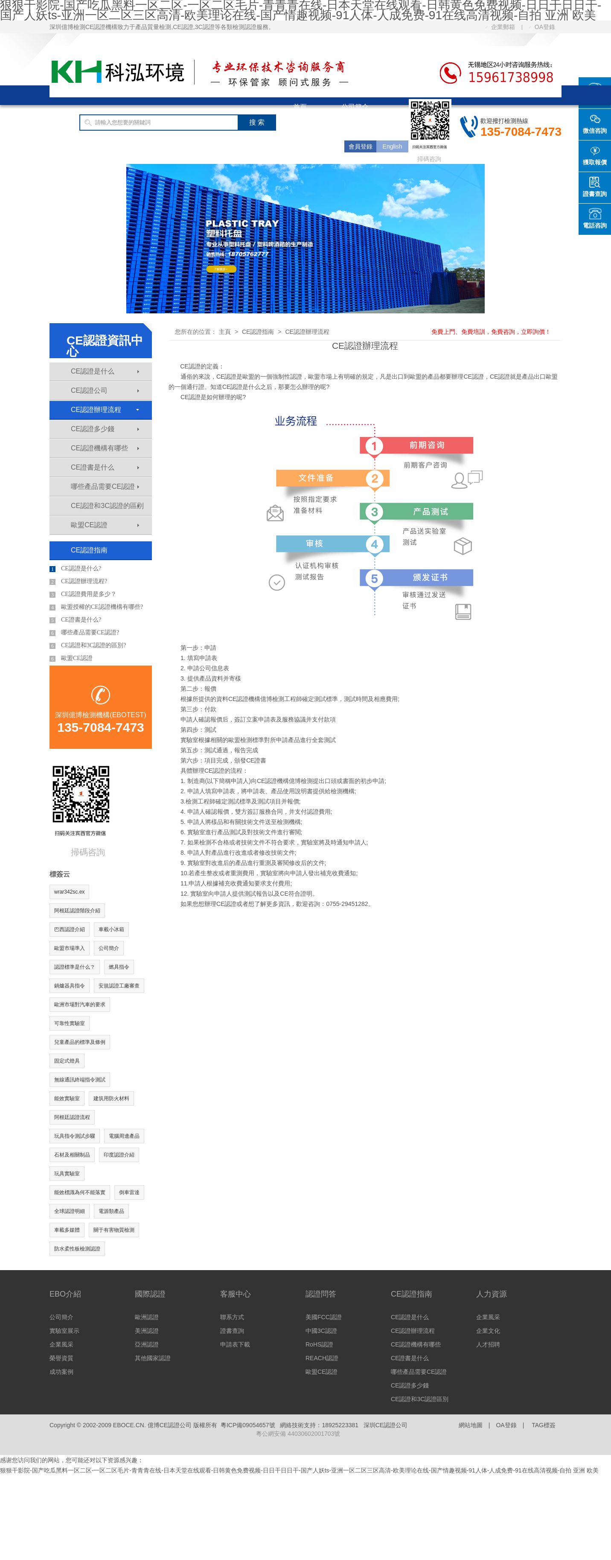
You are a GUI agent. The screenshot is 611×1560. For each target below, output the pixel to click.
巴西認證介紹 (69, 929)
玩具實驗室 (67, 1174)
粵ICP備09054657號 (248, 1425)
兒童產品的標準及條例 (79, 1042)
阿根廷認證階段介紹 (77, 911)
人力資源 (491, 1294)
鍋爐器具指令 (69, 986)
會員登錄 (360, 146)
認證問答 (321, 1294)
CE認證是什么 (105, 371)
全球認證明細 (69, 1211)
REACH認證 (322, 1358)
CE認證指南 (85, 146)
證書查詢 (232, 1330)
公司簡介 (355, 107)
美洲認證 (147, 1330)
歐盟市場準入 (69, 948)
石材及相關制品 (72, 1155)
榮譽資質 (61, 1358)
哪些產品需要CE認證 (105, 486)
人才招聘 (488, 1344)
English (392, 146)
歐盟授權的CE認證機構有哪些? (96, 607)
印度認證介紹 (119, 1155)
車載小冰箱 (111, 929)
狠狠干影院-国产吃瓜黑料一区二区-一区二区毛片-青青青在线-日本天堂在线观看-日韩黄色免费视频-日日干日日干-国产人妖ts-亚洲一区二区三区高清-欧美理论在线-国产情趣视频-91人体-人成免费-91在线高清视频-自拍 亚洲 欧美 (299, 1470)
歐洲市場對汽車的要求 (79, 1005)
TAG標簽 (544, 1425)
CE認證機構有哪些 (105, 448)
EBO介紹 (65, 1294)
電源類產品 (111, 1211)
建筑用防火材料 (111, 1098)
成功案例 (61, 1371)
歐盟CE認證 (105, 525)
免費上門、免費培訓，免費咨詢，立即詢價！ (491, 331)
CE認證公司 (105, 390)
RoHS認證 (319, 1344)
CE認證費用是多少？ (82, 594)
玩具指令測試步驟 (74, 1136)
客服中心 (224, 146)
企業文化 (488, 1330)
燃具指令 (119, 967)
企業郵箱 (500, 26)
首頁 (300, 107)
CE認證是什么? (75, 568)
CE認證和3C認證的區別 (107, 505)
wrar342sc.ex (69, 892)
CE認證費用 (157, 146)
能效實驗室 (67, 1098)
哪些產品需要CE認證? (84, 632)
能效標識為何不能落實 (79, 1192)
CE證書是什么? (75, 619)
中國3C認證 (321, 1330)
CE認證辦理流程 (105, 409)
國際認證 (307, 126)
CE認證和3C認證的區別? (87, 645)
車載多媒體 (67, 1230)
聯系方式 (232, 1317)
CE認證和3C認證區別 (419, 1399)
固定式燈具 (67, 1061)
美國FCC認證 (324, 1317)
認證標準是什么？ (74, 967)
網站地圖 (471, 1425)
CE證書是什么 (105, 467)
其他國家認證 (153, 1358)
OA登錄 (542, 26)
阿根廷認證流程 (72, 1117)
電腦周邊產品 (124, 1136)
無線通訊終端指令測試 (79, 1080)
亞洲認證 (147, 1344)
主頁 (225, 331)
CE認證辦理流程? (78, 581)
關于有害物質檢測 (113, 1230)
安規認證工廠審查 (119, 986)
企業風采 (61, 1344)
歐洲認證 (147, 1317)
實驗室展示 (64, 1330)
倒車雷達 (129, 1192)
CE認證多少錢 (105, 428)
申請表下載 (235, 1344)
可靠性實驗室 (69, 1023)
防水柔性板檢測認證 (77, 1249)
